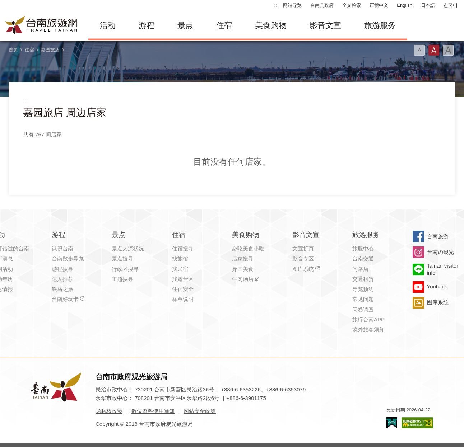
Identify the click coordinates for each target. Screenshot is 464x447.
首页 (13, 49)
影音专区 (303, 258)
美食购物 (271, 25)
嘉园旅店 (50, 49)
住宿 (224, 25)
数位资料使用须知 (153, 411)
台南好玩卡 (65, 299)
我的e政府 (391, 422)
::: (276, 5)
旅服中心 (363, 248)
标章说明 (183, 299)
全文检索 (351, 5)
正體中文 (379, 5)
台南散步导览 (68, 258)
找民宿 (180, 269)
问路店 (360, 269)
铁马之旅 (62, 289)
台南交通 (363, 258)
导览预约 (363, 289)
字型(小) (419, 50)
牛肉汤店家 (245, 279)
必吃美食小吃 (248, 248)
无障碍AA (417, 422)
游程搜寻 (62, 269)
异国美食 (243, 269)
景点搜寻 (122, 258)
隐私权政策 (109, 411)
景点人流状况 (128, 248)
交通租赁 (363, 279)
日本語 (428, 5)
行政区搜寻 (125, 269)
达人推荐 (62, 279)
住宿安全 (183, 289)
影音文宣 (325, 25)
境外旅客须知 (368, 329)
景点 (185, 25)
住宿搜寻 (183, 248)
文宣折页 (303, 248)
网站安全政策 (200, 411)
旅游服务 (380, 25)
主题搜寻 (122, 279)
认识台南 (62, 248)
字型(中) (433, 50)
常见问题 (363, 299)
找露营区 (183, 279)
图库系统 (303, 269)
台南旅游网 (41, 25)
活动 (108, 25)
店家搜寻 (243, 258)
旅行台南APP (368, 319)
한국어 (451, 5)
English (404, 5)
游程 (146, 25)
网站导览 (292, 5)
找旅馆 (180, 258)
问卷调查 (363, 309)
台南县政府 (322, 5)
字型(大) (448, 50)
